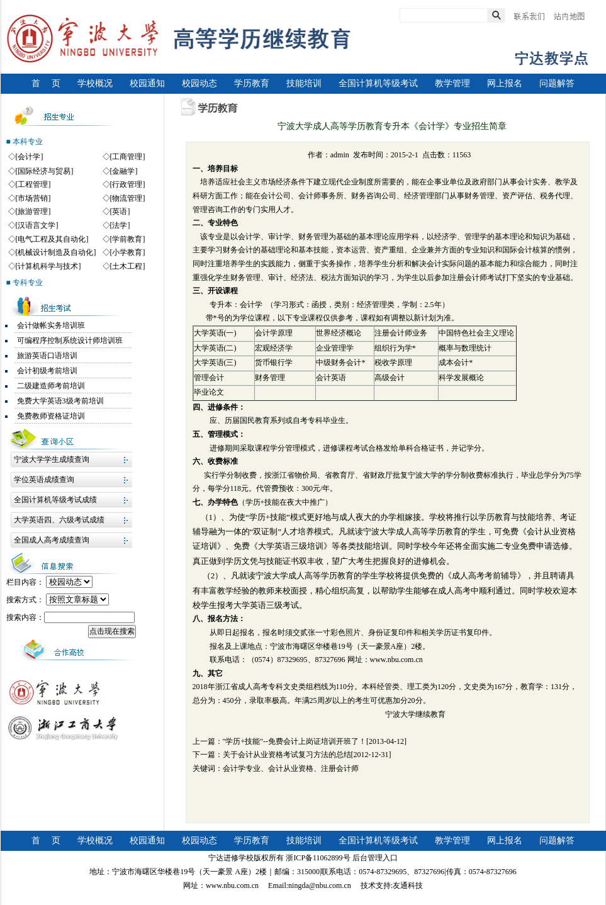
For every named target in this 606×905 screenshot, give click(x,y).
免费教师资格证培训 (51, 416)
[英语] (120, 211)
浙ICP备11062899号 (318, 857)
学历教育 (251, 83)
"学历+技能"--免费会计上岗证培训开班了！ (295, 741)
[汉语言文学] (37, 225)
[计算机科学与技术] (48, 266)
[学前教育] (127, 239)
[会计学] (29, 156)
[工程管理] (33, 184)
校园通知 (147, 83)
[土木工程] (127, 266)
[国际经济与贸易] (45, 171)
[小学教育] (127, 252)
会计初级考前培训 (47, 370)
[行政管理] (127, 184)
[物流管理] (127, 198)
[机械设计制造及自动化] (56, 252)
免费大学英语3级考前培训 (60, 400)
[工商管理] (127, 156)
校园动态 (199, 83)
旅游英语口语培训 (47, 355)
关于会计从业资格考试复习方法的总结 (287, 754)
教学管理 (452, 83)
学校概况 (95, 83)
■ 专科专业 (24, 282)
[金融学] (124, 171)
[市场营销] (33, 198)
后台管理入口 (375, 857)
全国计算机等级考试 (378, 83)
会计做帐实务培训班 (51, 325)
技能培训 (304, 83)
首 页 (45, 83)
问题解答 (557, 83)
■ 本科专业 (24, 141)
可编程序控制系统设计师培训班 (70, 340)
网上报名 (504, 83)
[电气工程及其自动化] (52, 239)
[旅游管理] (33, 211)
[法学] (120, 225)
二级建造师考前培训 (51, 385)
